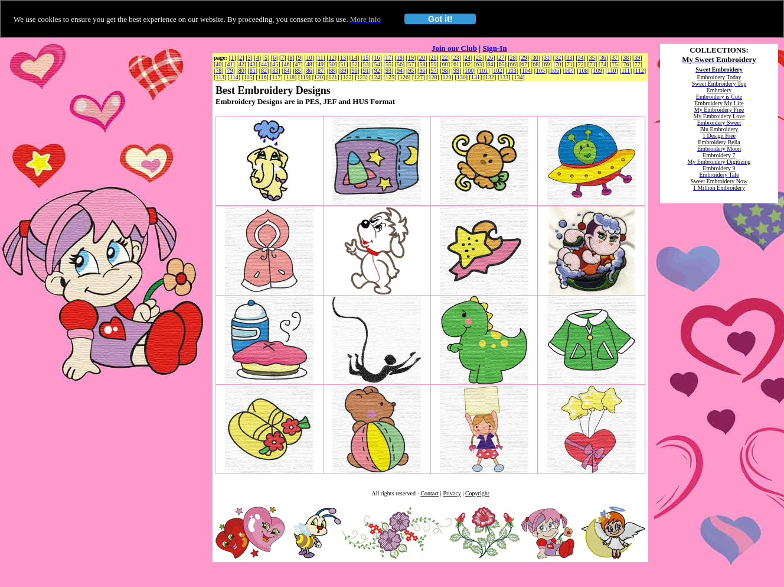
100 (469, 70)
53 (366, 64)
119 (304, 77)
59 (434, 64)
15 (365, 57)
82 (264, 70)
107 (568, 70)
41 (230, 64)
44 (264, 64)
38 (626, 57)
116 (262, 77)
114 (234, 77)
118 (290, 77)
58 (422, 64)
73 (592, 64)
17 (388, 57)
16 (377, 57)
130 (461, 77)
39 (637, 57)
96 (422, 70)
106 (554, 70)
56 (400, 64)
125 (390, 77)
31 (547, 57)
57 (411, 64)
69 (547, 64)
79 (230, 70)
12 (332, 57)
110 (611, 70)
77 (638, 64)
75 (615, 64)
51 (343, 64)
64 (490, 64)
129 (447, 77)
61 (456, 64)
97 (434, 70)
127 (418, 77)
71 (570, 64)
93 (388, 70)
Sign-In (494, 48)
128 (432, 77)
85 (298, 70)
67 (524, 64)
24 (468, 57)
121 (332, 77)
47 (298, 64)
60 (445, 64)
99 (456, 70)
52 (354, 64)
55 (388, 64)
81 (253, 70)
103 (512, 70)
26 (490, 57)
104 (526, 70)
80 (241, 70)
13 (343, 57)
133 (503, 77)
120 (318, 77)
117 (276, 77)
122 (346, 77)
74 (603, 64)
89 (343, 70)
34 (581, 57)
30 (535, 57)
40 (218, 64)
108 (583, 70)
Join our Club (454, 48)
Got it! (440, 19)
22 (444, 57)
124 (375, 77)
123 (361, 77)
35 (592, 57)
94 (400, 70)
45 (275, 64)
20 (422, 57)
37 (615, 57)
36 (603, 57)
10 (309, 57)
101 (483, 70)
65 (502, 64)
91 (366, 70)
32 (558, 57)
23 (456, 57)
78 (218, 70)
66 (513, 64)
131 (475, 77)
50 (332, 64)
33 (569, 57)
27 (501, 57)
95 (411, 70)
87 (321, 70)
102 (497, 70)
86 (309, 70)
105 (540, 70)
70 (558, 64)
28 (512, 57)
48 (309, 64)
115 (248, 77)
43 (253, 64)
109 (597, 70)
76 (626, 64)
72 (581, 64)
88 (332, 70)
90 (354, 70)
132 (489, 77)
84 (286, 70)
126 (404, 77)
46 (286, 64)
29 (524, 57)
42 (241, 64)
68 (535, 64)
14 (354, 57)
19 (411, 57)
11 (321, 57)
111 (626, 70)
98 (445, 70)
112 (639, 70)
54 (377, 64)
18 (400, 57)
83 (275, 70)
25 (479, 57)
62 (468, 64)
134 (518, 77)
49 (321, 64)
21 (433, 57)
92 (377, 70)
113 (219, 77)
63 (479, 64)
